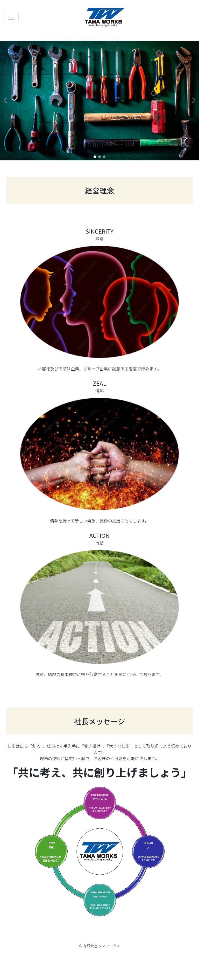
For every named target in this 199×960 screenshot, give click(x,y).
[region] (99, 100)
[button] (5, 100)
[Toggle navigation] (11, 17)
